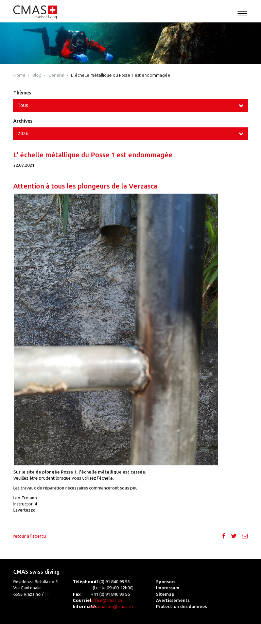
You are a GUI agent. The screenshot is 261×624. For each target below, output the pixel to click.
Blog (36, 75)
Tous (23, 105)
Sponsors (165, 581)
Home (19, 75)
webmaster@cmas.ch (112, 606)
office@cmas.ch (106, 600)
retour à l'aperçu (29, 536)
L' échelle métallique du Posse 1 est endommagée (120, 75)
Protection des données (181, 606)
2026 (23, 133)
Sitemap (165, 594)
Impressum (167, 587)
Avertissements (173, 600)
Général (56, 75)
